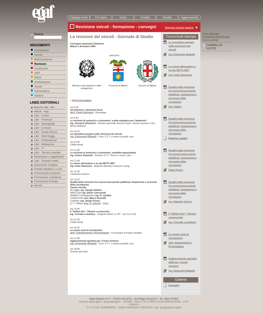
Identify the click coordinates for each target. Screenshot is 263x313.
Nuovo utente (210, 39)
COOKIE (127, 301)
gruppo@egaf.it (112, 301)
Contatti (145, 17)
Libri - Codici (41, 115)
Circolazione (41, 50)
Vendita (167, 17)
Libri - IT (39, 148)
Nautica (38, 95)
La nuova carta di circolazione (178, 236)
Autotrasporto (42, 81)
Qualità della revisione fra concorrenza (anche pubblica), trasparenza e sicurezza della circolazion (182, 94)
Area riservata (210, 33)
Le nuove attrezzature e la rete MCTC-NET (182, 68)
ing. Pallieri (175, 106)
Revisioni (40, 63)
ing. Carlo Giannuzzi (180, 75)
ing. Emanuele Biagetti (83, 136)
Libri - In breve (42, 127)
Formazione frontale (46, 181)
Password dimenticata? (216, 36)
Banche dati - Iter (44, 107)
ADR (37, 72)
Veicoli (38, 54)
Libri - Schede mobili (46, 160)
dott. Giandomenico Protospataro (89, 232)
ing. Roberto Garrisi (180, 201)
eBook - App (41, 111)
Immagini (173, 285)
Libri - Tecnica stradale (47, 152)
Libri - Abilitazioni (44, 144)
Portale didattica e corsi (48, 168)
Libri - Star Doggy (44, 136)
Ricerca (38, 34)
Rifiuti (37, 77)
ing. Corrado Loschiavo (182, 222)
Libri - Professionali (45, 140)
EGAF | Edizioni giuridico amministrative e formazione (48, 14)
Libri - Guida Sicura (45, 131)
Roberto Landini (177, 138)
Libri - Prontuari (43, 119)
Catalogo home (79, 17)
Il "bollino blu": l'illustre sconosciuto (182, 215)
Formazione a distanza (47, 177)
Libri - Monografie (44, 123)
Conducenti (41, 68)
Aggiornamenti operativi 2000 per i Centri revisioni (182, 262)
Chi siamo (101, 17)
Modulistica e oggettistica (49, 156)
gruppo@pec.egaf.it (171, 307)
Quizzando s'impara (46, 164)
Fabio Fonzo (175, 170)
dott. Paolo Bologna (81, 112)
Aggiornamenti (189, 17)
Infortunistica (42, 91)
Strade (38, 86)
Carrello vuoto (214, 46)
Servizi (38, 185)
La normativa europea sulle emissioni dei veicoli (181, 46)
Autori (123, 17)
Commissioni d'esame (47, 173)
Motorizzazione (43, 59)
